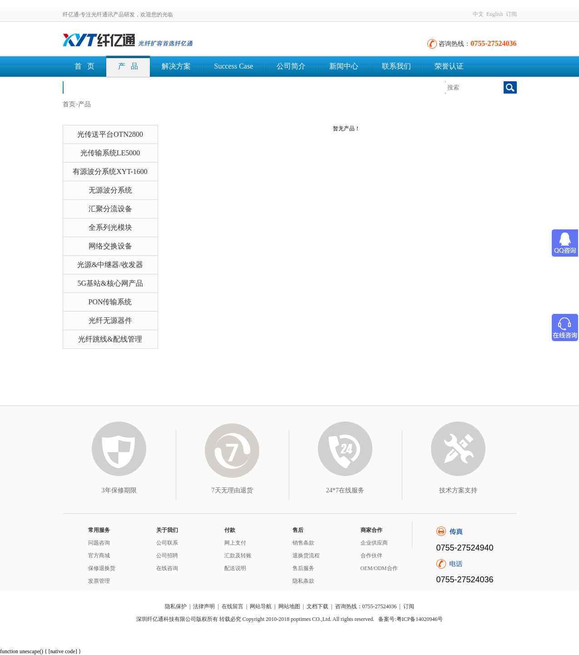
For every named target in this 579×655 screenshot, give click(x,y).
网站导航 (261, 606)
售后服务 (303, 568)
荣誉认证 (449, 66)
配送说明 (235, 568)
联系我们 (396, 66)
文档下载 (89, 87)
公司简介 (291, 66)
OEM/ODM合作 (379, 568)
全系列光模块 (110, 227)
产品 (84, 104)
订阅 (511, 14)
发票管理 (99, 581)
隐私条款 (303, 581)
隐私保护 (176, 606)
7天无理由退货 (232, 490)
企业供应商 (374, 543)
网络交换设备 (110, 246)
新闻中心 (343, 66)
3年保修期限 (119, 490)
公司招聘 (167, 555)
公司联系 (167, 543)
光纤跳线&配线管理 (110, 339)
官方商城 (99, 555)
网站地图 (289, 606)
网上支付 (235, 543)
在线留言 (232, 606)
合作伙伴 (371, 555)
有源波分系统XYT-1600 (110, 171)
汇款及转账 (238, 555)
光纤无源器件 (110, 320)
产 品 (128, 66)
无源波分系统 (110, 190)
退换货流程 (306, 555)
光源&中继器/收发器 (110, 264)
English (494, 14)
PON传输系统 (110, 302)
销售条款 (303, 543)
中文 (478, 14)
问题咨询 (99, 543)
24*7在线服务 (345, 490)
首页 (69, 104)
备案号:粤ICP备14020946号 (410, 619)
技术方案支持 (458, 490)
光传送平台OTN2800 (110, 134)
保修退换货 (101, 568)
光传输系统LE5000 (110, 153)
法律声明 (204, 606)
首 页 (84, 66)
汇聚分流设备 (110, 209)
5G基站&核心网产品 (110, 283)
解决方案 (176, 66)
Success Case (233, 66)
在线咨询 (167, 568)
